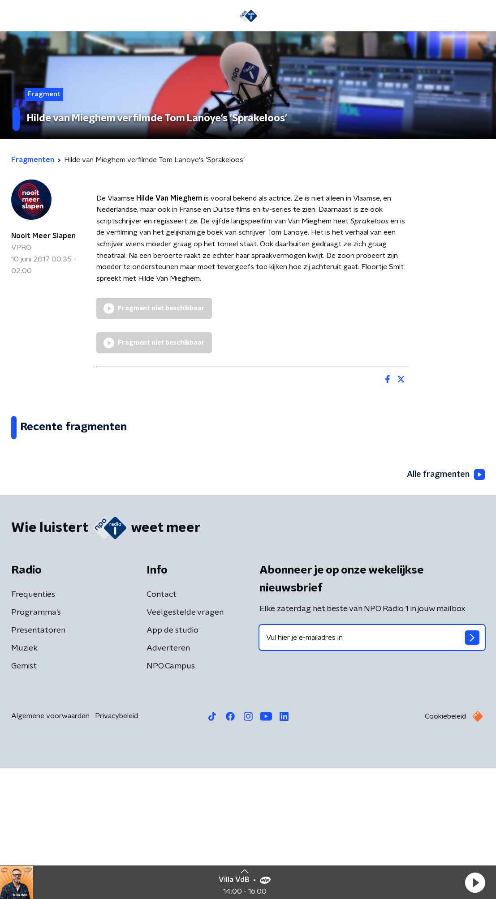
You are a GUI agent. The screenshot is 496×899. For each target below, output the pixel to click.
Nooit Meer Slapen (43, 236)
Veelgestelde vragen (185, 743)
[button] (475, 882)
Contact (162, 725)
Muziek (24, 779)
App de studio (172, 761)
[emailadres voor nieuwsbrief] (372, 768)
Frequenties (33, 725)
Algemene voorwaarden (50, 846)
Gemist (24, 797)
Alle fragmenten (446, 605)
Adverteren (168, 779)
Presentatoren (38, 761)
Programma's (36, 743)
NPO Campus (171, 797)
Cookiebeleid (445, 847)
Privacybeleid (116, 846)
